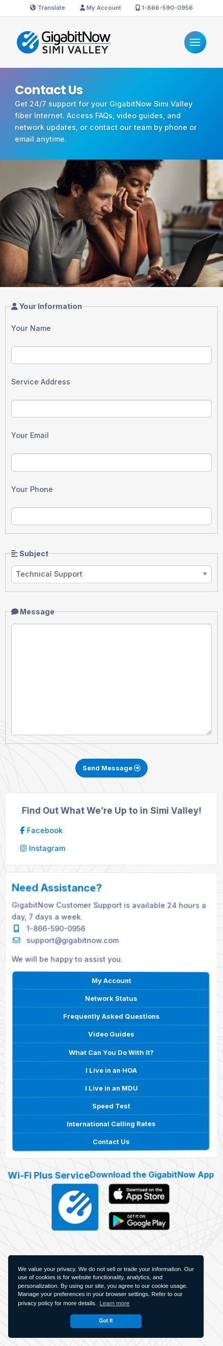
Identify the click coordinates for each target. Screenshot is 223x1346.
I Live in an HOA (111, 1069)
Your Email (30, 435)
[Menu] (195, 42)
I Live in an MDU (111, 1087)
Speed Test (111, 1105)
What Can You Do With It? (110, 1052)
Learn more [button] (115, 1303)
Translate (47, 7)
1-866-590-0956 (164, 7)
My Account (100, 7)
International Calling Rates (111, 1123)
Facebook (43, 830)
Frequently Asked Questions (110, 1016)
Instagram (44, 848)
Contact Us (111, 1141)
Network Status (111, 998)
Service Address (40, 381)
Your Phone (32, 489)
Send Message (111, 768)
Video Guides (111, 1034)
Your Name (31, 328)
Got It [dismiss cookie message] (106, 1321)
